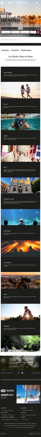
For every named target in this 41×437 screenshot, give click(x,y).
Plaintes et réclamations (30, 427)
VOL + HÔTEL (5, 412)
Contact (33, 44)
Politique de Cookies (32, 425)
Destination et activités (21, 44)
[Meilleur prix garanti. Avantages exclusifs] (38, 28)
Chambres (15, 44)
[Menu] (2, 2)
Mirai (6, 433)
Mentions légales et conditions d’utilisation (12, 425)
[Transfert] (21, 408)
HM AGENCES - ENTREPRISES (8, 417)
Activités (5, 51)
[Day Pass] (13, 28)
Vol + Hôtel (10, 28)
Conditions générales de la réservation (24, 423)
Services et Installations (10, 44)
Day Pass (16, 28)
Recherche (38, 32)
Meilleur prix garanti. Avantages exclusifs (30, 28)
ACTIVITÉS (24, 412)
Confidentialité (33, 423)
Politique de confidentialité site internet (10, 423)
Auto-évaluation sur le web (20, 427)
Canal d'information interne (24, 425)
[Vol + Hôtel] (6, 28)
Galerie (30, 44)
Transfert (15, 51)
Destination (26, 51)
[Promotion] (33, 32)
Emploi (23, 417)
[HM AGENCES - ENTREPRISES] (1, 417)
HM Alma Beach (3, 44)
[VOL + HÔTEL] (1, 412)
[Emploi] (21, 417)
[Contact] (1, 408)
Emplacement (27, 44)
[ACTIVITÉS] (21, 412)
